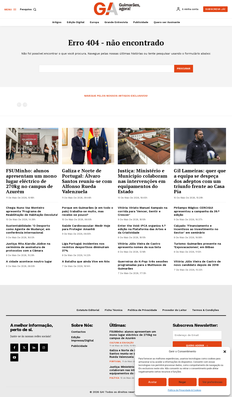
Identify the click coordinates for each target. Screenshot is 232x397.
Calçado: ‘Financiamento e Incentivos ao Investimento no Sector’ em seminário (196, 229)
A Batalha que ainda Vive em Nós (86, 261)
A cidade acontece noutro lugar (29, 261)
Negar (182, 382)
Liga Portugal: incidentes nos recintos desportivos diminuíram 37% (85, 247)
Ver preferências (212, 382)
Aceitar (152, 382)
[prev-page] (19, 104)
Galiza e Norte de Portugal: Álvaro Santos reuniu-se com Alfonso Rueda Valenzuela (87, 180)
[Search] (183, 68)
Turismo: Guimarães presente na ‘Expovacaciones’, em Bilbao (197, 245)
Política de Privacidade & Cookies (184, 390)
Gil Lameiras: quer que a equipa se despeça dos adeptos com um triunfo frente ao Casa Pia (200, 180)
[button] (225, 351)
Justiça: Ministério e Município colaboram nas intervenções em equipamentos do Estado (142, 180)
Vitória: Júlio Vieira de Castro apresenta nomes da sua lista (139, 245)
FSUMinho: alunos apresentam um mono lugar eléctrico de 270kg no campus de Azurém (31, 180)
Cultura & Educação (121, 342)
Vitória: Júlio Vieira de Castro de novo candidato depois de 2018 (197, 263)
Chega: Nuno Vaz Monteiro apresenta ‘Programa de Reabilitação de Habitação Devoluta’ (32, 211)
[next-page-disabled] (25, 104)
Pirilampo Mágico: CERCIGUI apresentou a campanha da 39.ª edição (196, 211)
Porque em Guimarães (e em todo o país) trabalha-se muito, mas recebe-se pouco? (87, 211)
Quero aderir (197, 345)
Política (114, 378)
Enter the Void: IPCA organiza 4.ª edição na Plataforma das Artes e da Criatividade (142, 229)
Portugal (115, 361)
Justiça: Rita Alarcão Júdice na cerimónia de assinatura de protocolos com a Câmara (28, 247)
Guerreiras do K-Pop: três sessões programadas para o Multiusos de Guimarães (143, 265)
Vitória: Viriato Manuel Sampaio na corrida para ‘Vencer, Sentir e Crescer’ (142, 211)
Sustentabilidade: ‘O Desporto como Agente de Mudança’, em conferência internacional (28, 229)
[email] (197, 335)
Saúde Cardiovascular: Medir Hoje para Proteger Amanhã (86, 227)
